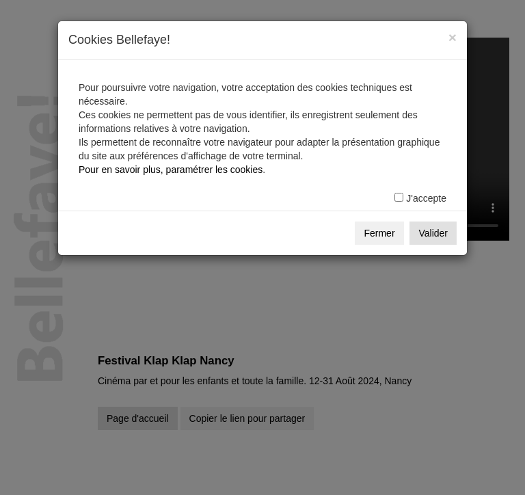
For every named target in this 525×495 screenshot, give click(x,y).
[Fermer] (452, 37)
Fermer (379, 233)
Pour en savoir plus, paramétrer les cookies (170, 169)
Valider (433, 233)
